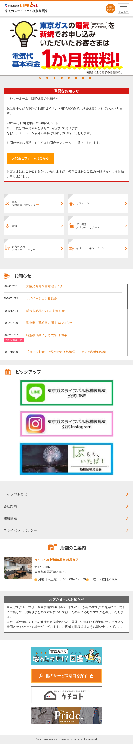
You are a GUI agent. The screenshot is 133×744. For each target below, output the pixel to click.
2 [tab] (47, 78)
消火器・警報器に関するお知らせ (49, 323)
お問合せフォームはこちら (30, 158)
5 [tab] (69, 78)
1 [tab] (40, 78)
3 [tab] (54, 78)
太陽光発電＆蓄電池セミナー (46, 286)
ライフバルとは (15, 494)
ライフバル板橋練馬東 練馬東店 (56, 560)
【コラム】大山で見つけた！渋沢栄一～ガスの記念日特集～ (67, 352)
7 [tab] (83, 78)
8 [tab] (90, 78)
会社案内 (10, 506)
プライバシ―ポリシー (20, 530)
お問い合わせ (110, 8)
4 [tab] (62, 78)
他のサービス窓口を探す (66, 676)
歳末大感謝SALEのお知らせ (45, 311)
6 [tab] (76, 78)
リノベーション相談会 (41, 298)
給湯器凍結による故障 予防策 (46, 335)
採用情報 (10, 518)
